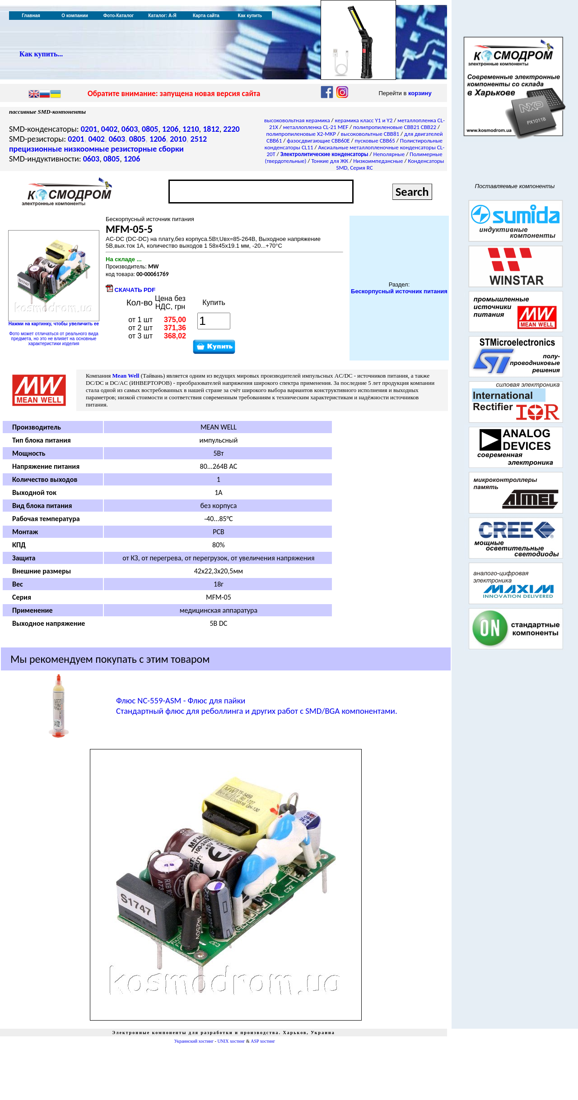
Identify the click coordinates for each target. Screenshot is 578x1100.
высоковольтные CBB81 (370, 133)
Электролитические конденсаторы (324, 154)
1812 (211, 129)
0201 (89, 129)
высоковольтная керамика (297, 120)
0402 (109, 129)
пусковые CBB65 (375, 140)
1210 (190, 129)
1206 (170, 129)
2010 (178, 139)
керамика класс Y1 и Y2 (364, 120)
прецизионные (35, 149)
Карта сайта (206, 15)
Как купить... (41, 54)
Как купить (250, 15)
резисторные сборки (147, 149)
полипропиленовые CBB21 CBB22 (394, 127)
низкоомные (86, 149)
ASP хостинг (263, 1041)
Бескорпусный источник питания (399, 291)
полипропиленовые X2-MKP (301, 133)
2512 (199, 139)
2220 (231, 129)
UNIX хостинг (231, 1041)
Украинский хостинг (194, 1041)
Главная (31, 15)
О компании (74, 15)
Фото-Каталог (118, 15)
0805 (150, 129)
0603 (129, 129)
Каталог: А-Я (162, 15)
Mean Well (125, 375)
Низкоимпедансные (378, 160)
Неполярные (389, 154)
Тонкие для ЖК (329, 160)
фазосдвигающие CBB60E (318, 140)
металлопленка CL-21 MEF (315, 127)
